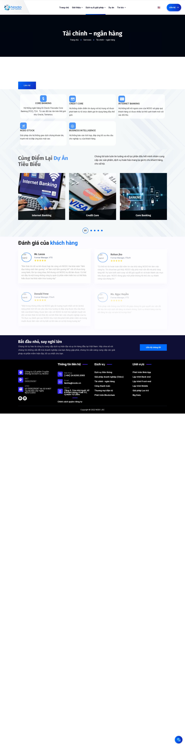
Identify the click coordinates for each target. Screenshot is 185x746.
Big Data (137, 391)
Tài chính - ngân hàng (104, 377)
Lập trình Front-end (142, 377)
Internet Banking (41, 211)
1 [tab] (85, 227)
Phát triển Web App (142, 368)
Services (87, 40)
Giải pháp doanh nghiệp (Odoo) (109, 373)
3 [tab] (94, 227)
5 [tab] (102, 227)
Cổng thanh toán (102, 382)
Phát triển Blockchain (104, 391)
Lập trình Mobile (140, 382)
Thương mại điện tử (103, 387)
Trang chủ (74, 40)
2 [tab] (91, 227)
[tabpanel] (41, 195)
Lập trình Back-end (142, 373)
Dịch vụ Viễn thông (103, 368)
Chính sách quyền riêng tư (70, 398)
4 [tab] (98, 227)
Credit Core (92, 211)
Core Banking (143, 211)
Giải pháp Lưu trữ (141, 387)
